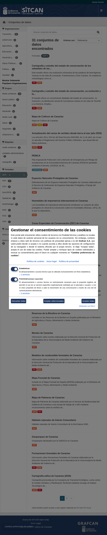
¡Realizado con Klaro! (87, 306)
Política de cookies (35, 261)
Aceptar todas (88, 301)
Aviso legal (51, 261)
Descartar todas (18, 301)
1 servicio (24, 274)
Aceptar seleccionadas (54, 301)
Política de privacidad (69, 261)
